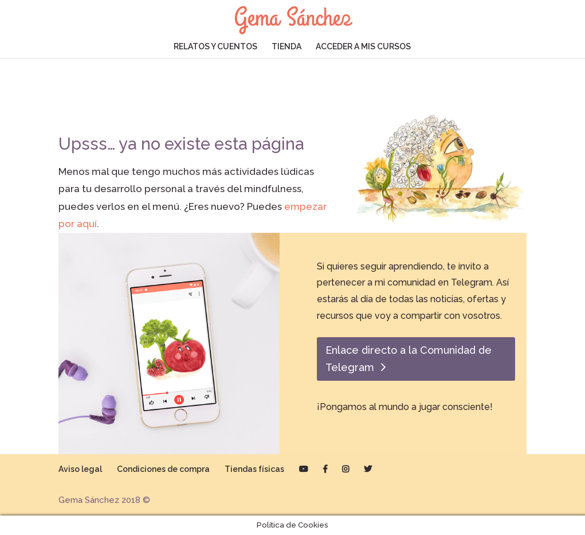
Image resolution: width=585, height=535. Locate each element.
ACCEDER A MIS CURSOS (363, 46)
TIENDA (286, 46)
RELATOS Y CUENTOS (215, 46)
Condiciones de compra (163, 469)
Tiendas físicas (254, 469)
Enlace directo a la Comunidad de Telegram (408, 359)
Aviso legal (80, 469)
